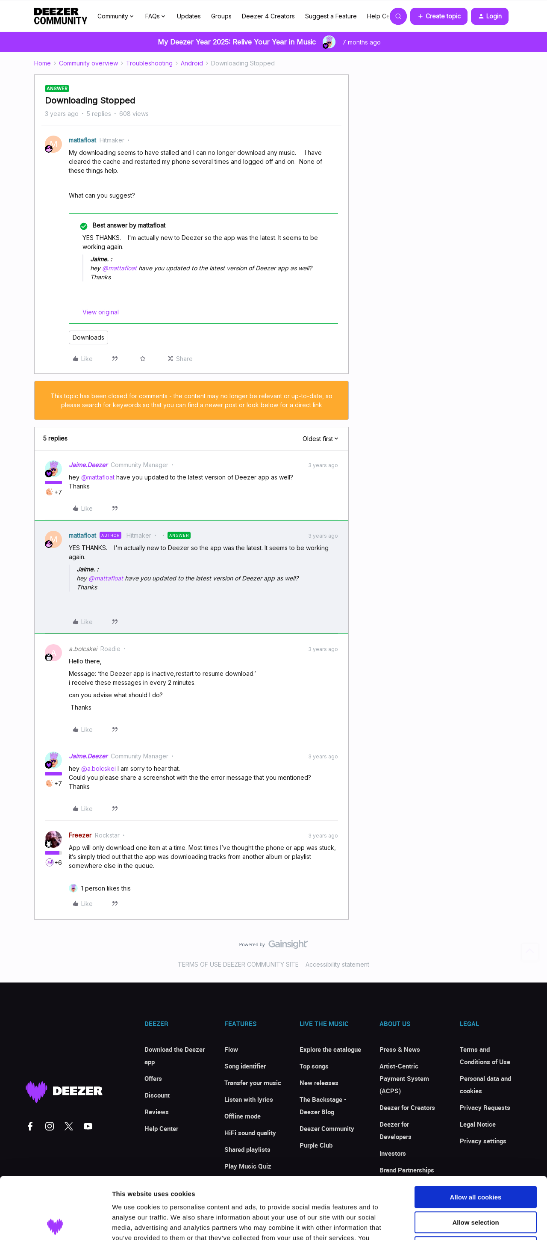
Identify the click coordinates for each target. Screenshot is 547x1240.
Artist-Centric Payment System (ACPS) (404, 1078)
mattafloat (82, 140)
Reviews (156, 1111)
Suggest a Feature (331, 16)
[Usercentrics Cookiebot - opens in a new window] (55, 1223)
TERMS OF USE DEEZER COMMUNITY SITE (238, 964)
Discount (157, 1095)
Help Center (384, 16)
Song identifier (245, 1066)
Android (192, 63)
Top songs (314, 1066)
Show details (448, 1223)
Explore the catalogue (330, 1049)
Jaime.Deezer (88, 464)
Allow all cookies (476, 1135)
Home (42, 63)
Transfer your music (252, 1082)
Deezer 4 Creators (268, 16)
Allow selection (475, 1160)
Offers (153, 1078)
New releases (319, 1082)
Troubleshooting (149, 63)
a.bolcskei (83, 648)
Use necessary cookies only (475, 1185)
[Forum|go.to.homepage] (60, 16)
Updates (189, 16)
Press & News (399, 1049)
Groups (221, 16)
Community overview (88, 63)
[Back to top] (529, 951)
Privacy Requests (485, 1107)
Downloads (88, 337)
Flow (231, 1049)
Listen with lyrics (248, 1099)
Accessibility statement (337, 964)
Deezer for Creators (407, 1107)
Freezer (80, 835)
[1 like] (106, 888)
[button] (439, 16)
